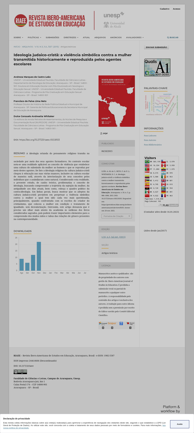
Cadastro (164, 9)
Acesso (176, 9)
